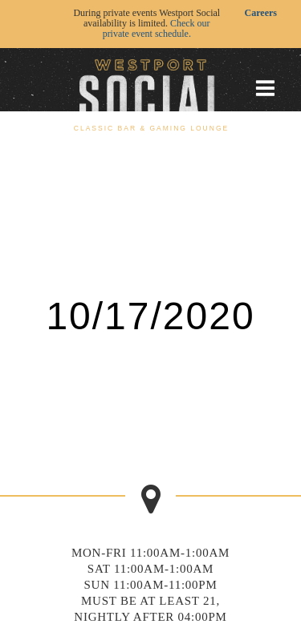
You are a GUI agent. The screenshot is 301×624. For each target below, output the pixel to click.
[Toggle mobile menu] (265, 88)
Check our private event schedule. (156, 28)
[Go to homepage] (150, 87)
